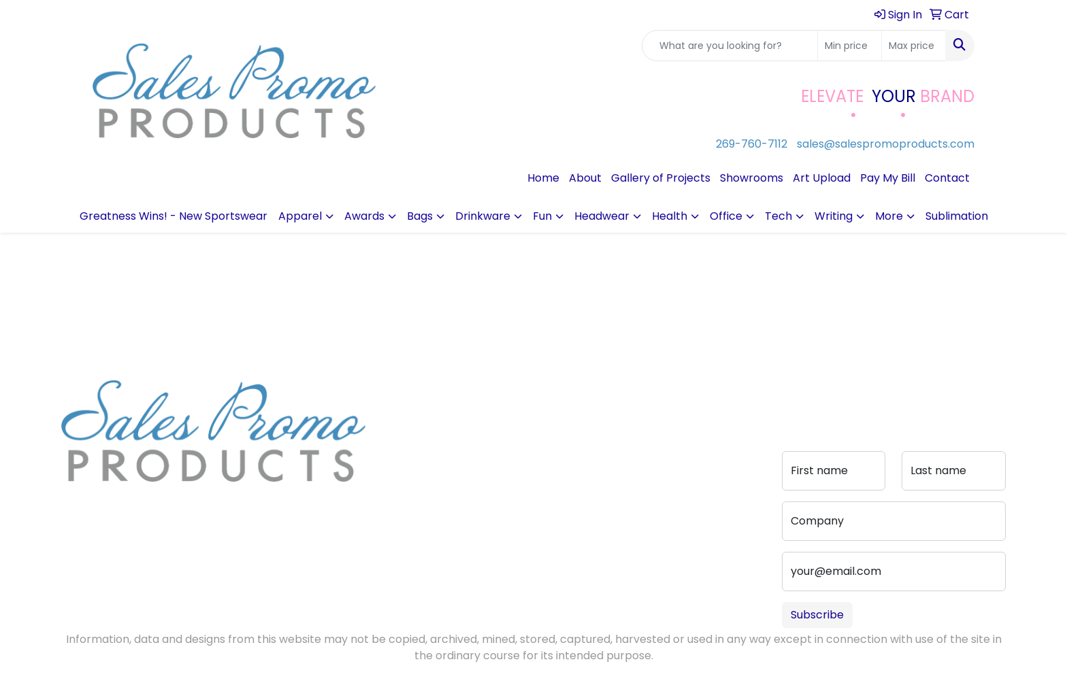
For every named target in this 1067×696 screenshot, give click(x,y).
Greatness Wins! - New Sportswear (173, 216)
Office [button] (726, 216)
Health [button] (669, 216)
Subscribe (817, 615)
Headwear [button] (601, 216)
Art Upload (822, 178)
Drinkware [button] (482, 216)
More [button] (889, 216)
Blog (393, 427)
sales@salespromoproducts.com (885, 144)
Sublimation (956, 216)
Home (543, 178)
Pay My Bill (887, 178)
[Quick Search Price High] (913, 45)
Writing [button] (834, 216)
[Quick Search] (730, 45)
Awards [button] (364, 216)
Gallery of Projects (660, 178)
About (585, 178)
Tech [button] (778, 216)
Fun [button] (542, 216)
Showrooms (751, 178)
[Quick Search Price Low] (849, 45)
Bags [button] (420, 216)
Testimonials (415, 446)
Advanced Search (509, 436)
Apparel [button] (300, 216)
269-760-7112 (751, 144)
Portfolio (504, 482)
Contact (947, 178)
